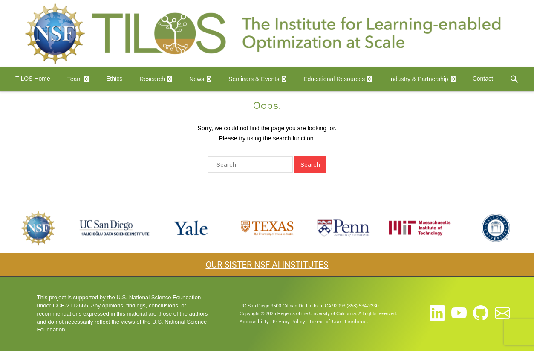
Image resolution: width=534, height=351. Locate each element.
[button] (514, 79)
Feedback (356, 322)
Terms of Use (325, 322)
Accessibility (254, 322)
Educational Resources (334, 79)
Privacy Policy (289, 322)
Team (74, 79)
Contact (483, 78)
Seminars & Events (253, 79)
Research (152, 79)
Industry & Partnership (418, 79)
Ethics (114, 78)
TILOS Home (32, 78)
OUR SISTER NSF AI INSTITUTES (266, 265)
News (196, 79)
